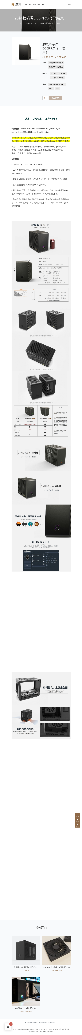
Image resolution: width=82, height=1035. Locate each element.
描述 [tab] (27, 119)
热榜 (34, 4)
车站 (30, 4)
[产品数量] (45, 98)
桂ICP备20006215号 (55, 1029)
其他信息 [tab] (37, 119)
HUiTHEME (44, 1029)
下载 (43, 4)
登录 (69, 4)
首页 (25, 4)
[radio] (56, 62)
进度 (39, 4)
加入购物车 (56, 98)
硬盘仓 (45, 73)
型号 (44, 63)
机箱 (34, 23)
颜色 (44, 84)
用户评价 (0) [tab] (51, 119)
